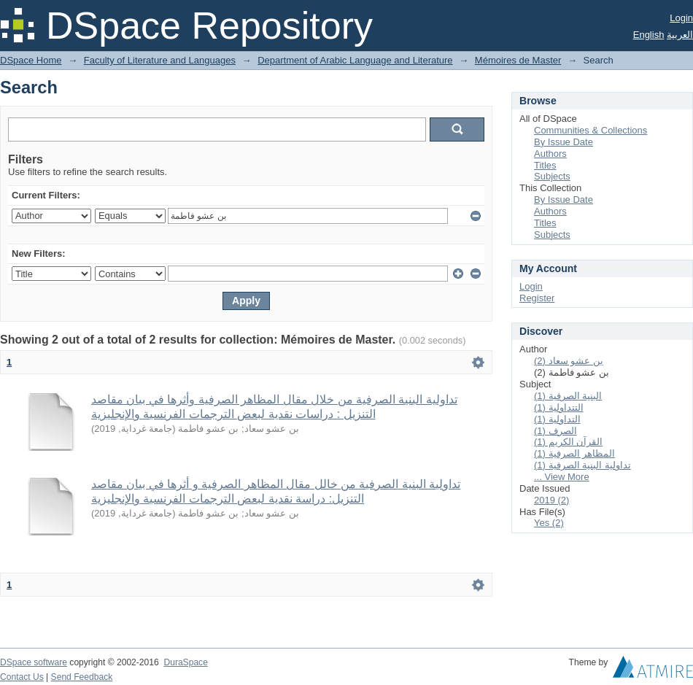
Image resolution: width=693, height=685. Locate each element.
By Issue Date (563, 141)
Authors (550, 153)
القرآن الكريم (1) (568, 441)
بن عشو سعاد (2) (568, 360)
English (649, 34)
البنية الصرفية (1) (568, 395)
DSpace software (33, 662)
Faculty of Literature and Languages (160, 60)
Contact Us (22, 677)
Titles (545, 165)
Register (536, 298)
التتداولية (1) (559, 407)
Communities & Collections (590, 130)
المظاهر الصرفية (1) (574, 453)
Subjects (552, 176)
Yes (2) (549, 522)
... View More (561, 476)
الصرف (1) (555, 430)
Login (681, 17)
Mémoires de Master (518, 60)
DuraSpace (185, 662)
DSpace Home (31, 60)
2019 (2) (551, 500)
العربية (680, 34)
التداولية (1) (557, 419)
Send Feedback (82, 677)
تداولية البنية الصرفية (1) (582, 465)
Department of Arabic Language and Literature (355, 60)
